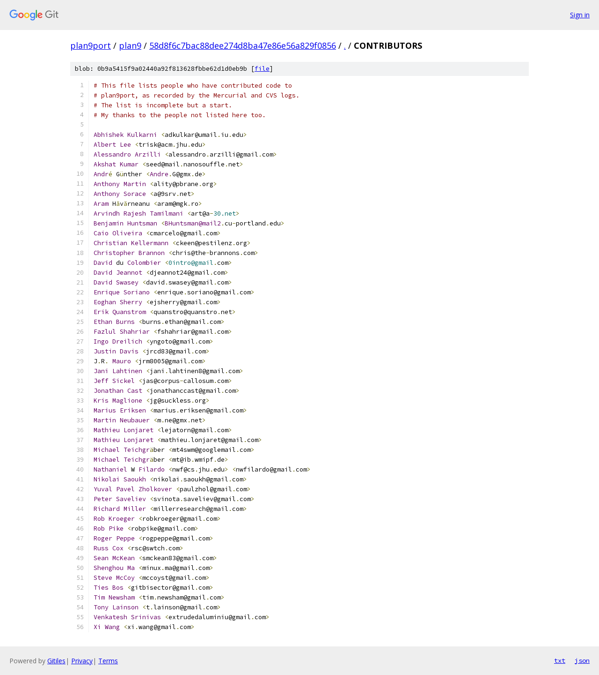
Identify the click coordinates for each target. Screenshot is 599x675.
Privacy (82, 660)
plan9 (130, 45)
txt (559, 660)
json (582, 660)
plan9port (90, 45)
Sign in (580, 14)
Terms (108, 660)
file (262, 69)
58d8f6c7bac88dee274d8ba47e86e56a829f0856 (242, 45)
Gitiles (56, 660)
